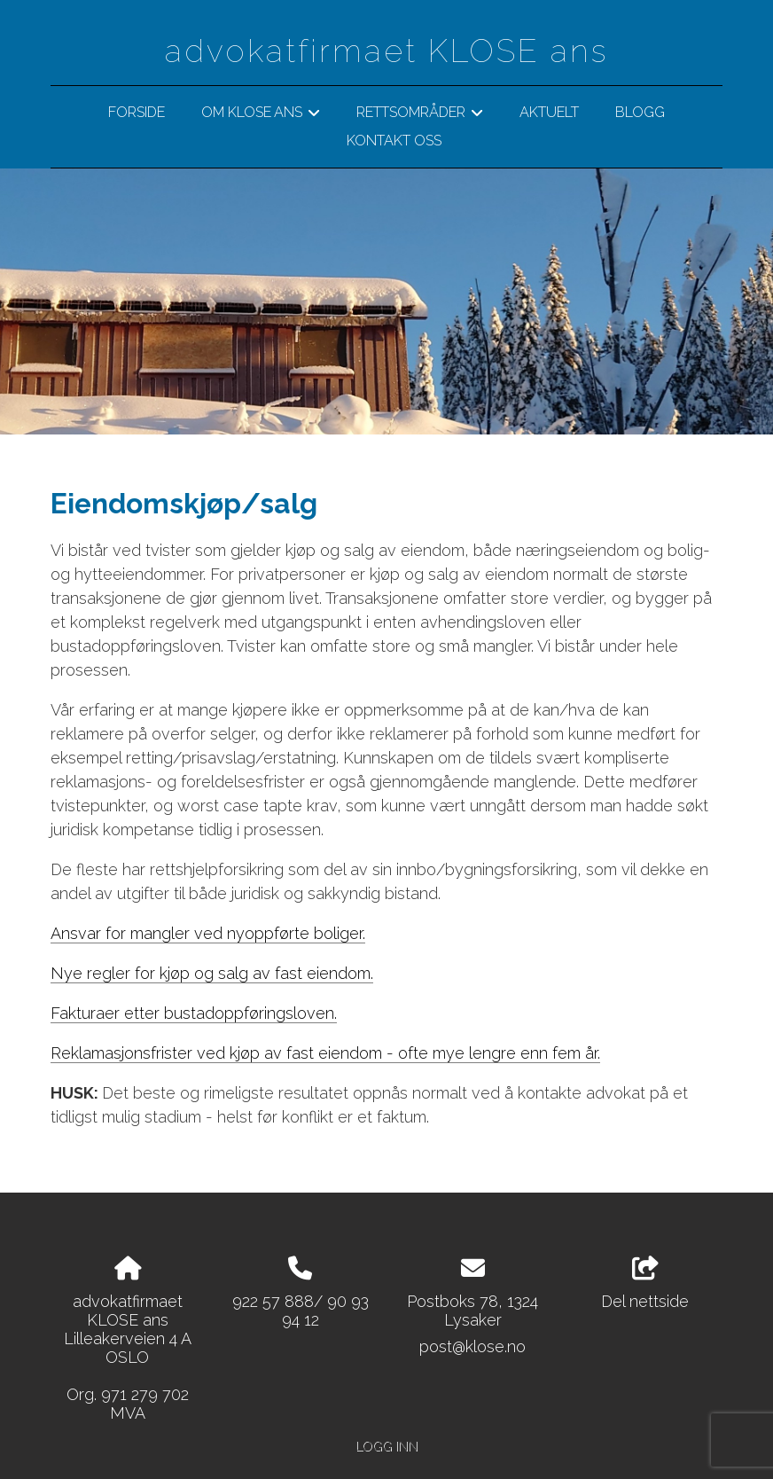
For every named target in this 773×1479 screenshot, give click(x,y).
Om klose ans (260, 115)
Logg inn (386, 1445)
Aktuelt (549, 112)
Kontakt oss (394, 140)
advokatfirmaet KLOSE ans (386, 50)
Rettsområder (419, 115)
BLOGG (640, 112)
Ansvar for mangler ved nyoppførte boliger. (208, 933)
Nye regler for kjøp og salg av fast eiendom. (212, 973)
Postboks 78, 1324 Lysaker (472, 1310)
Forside (136, 112)
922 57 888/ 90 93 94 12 (300, 1310)
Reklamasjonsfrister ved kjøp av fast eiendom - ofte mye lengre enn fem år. (325, 1053)
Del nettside (645, 1283)
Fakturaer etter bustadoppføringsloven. (194, 1013)
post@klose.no (472, 1346)
